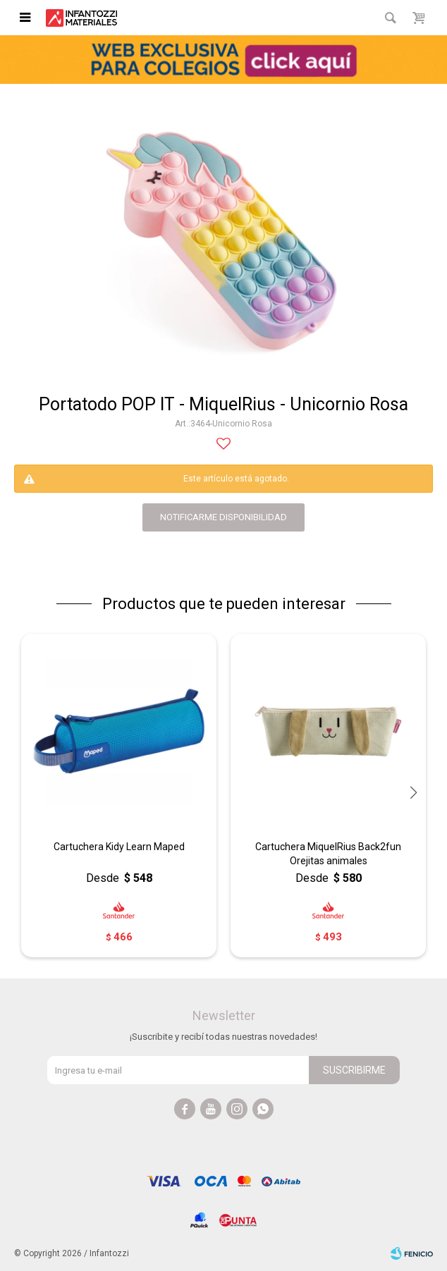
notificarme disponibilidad (223, 517)
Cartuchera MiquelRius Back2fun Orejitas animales (328, 853)
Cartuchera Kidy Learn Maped (119, 846)
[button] (413, 792)
